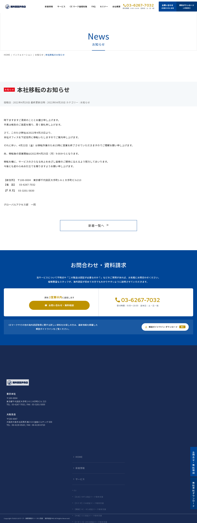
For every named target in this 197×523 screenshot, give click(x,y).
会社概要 (116, 6)
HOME (7, 54)
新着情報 (49, 6)
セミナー (104, 6)
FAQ (94, 6)
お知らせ (39, 54)
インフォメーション (22, 54)
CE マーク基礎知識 (78, 6)
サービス (61, 6)
